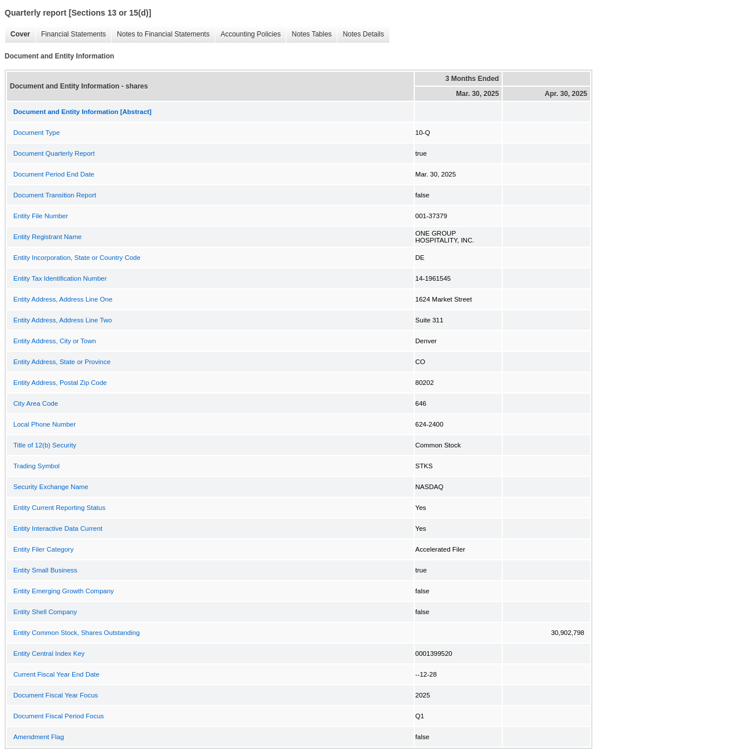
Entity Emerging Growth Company (63, 591)
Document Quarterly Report (54, 153)
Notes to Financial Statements (160, 34)
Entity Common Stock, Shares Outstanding (76, 632)
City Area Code (35, 403)
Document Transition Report (54, 195)
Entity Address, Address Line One (62, 299)
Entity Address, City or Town (54, 340)
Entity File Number (40, 215)
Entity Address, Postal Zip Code (60, 382)
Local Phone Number (44, 424)
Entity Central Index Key (48, 653)
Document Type (36, 132)
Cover (17, 34)
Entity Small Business (45, 570)
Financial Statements (70, 34)
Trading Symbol (36, 465)
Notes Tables (309, 34)
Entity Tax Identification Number (60, 278)
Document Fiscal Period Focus (58, 716)
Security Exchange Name (51, 486)
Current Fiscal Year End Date (56, 674)
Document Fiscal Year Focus (55, 695)
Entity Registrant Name (47, 236)
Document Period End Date (53, 174)
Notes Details (360, 34)
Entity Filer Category (43, 549)
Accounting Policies (248, 34)
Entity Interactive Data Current (57, 528)
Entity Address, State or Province (62, 361)
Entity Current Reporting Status (59, 507)
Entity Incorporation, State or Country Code (77, 257)
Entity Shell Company (45, 611)
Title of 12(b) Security (44, 445)
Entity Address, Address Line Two (62, 320)
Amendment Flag (38, 736)
